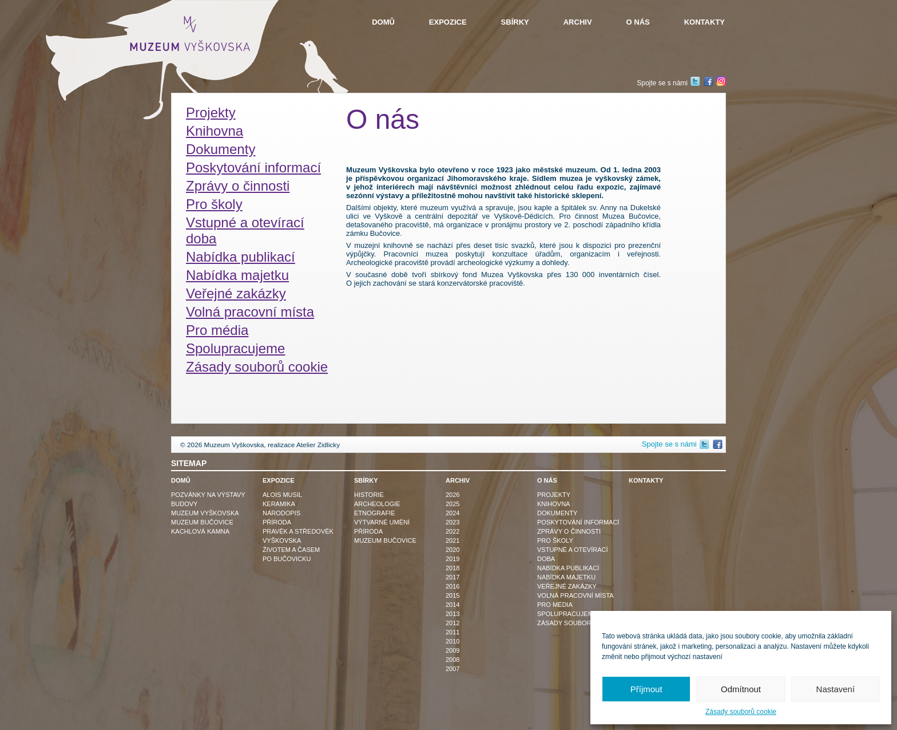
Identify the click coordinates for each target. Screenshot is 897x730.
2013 (452, 613)
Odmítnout (741, 689)
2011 (452, 632)
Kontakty (704, 22)
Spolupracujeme (235, 348)
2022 (452, 531)
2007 (452, 668)
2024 (452, 513)
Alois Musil (282, 494)
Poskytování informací (253, 167)
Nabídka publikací (240, 257)
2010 (452, 641)
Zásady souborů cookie (740, 712)
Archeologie (377, 503)
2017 (452, 577)
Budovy (184, 503)
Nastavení (835, 689)
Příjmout (646, 689)
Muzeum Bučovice (202, 522)
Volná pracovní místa (250, 311)
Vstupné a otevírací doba (245, 230)
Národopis (281, 513)
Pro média (217, 330)
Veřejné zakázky (236, 293)
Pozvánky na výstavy (208, 494)
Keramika (279, 503)
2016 (452, 586)
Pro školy (214, 204)
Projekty (211, 112)
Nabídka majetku (237, 275)
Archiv (577, 22)
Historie (369, 494)
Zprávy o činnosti (237, 186)
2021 (452, 540)
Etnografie (374, 513)
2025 (452, 503)
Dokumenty (220, 149)
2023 (452, 522)
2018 (452, 568)
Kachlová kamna (200, 531)
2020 (452, 549)
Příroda (277, 522)
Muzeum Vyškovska (205, 513)
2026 (452, 494)
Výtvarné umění (382, 522)
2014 (452, 604)
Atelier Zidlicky (318, 445)
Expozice (448, 22)
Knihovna (214, 131)
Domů (383, 22)
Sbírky (515, 22)
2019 (452, 558)
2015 (452, 595)
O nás (638, 22)
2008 (452, 659)
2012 (452, 622)
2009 (452, 650)
